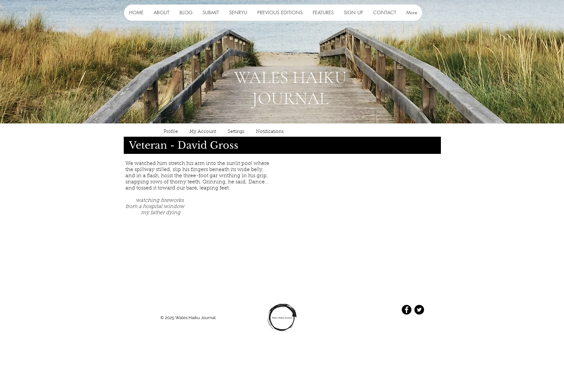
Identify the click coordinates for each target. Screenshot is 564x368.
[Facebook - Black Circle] (406, 310)
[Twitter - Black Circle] (419, 310)
